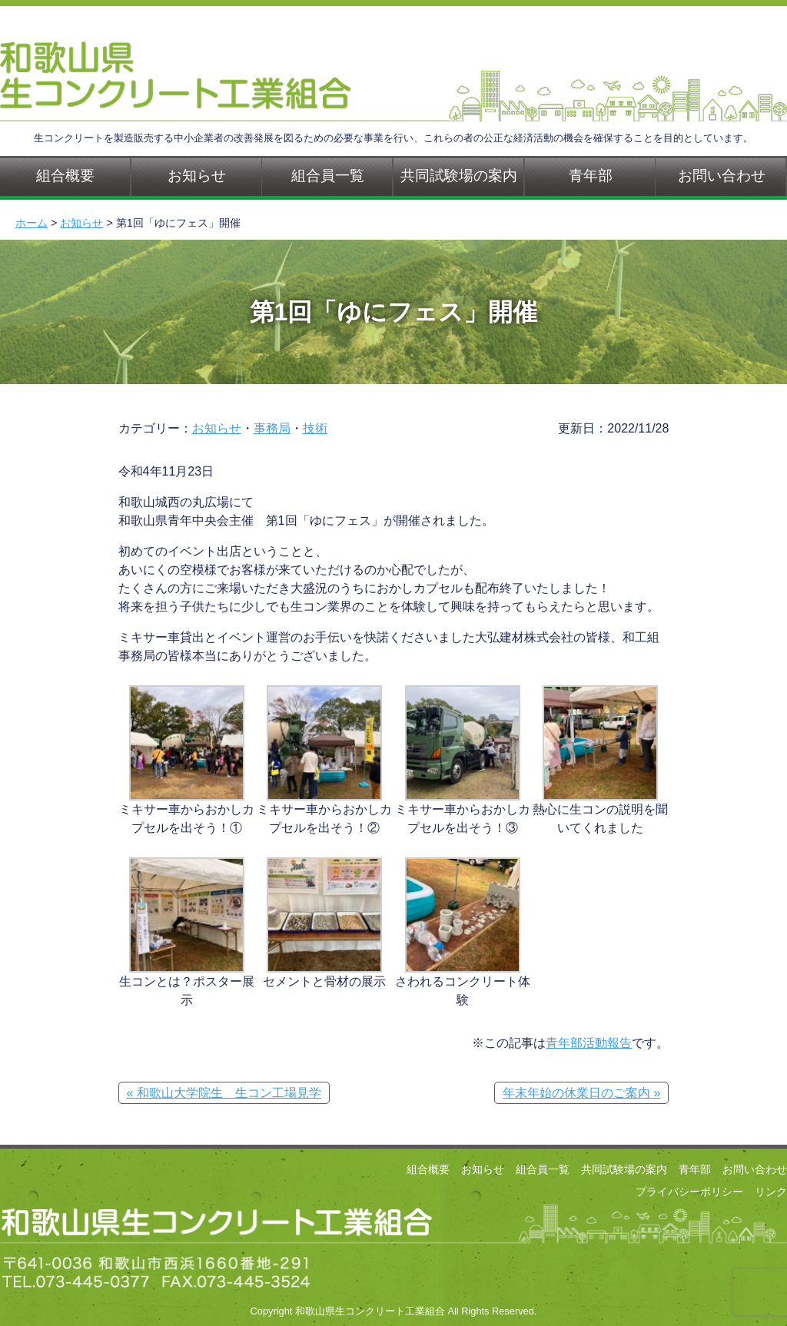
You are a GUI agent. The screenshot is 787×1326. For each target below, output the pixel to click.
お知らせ (197, 175)
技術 (315, 428)
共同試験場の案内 (458, 175)
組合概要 (428, 1169)
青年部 (591, 175)
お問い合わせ (754, 1169)
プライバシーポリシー (689, 1191)
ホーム (31, 223)
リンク (771, 1191)
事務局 (272, 428)
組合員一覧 (327, 175)
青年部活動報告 (589, 1042)
